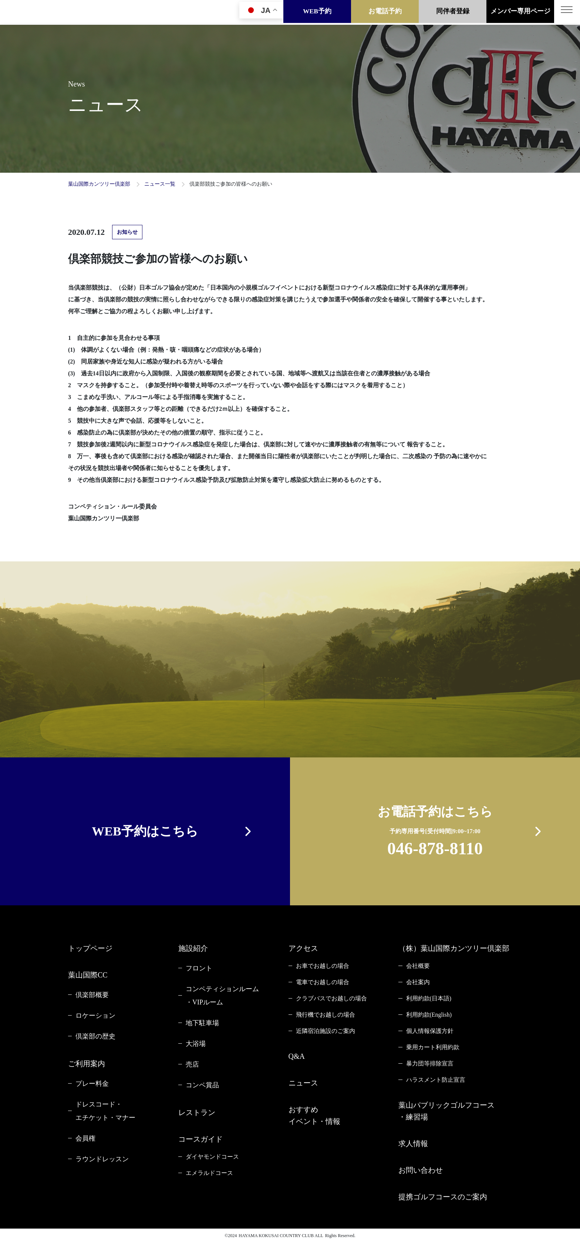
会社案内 (418, 982)
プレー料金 (92, 1083)
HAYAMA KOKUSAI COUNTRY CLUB (276, 1235)
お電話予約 (385, 12)
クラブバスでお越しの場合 (331, 998)
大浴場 (196, 1043)
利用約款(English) (429, 1014)
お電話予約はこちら (435, 833)
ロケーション (95, 1015)
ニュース (303, 1083)
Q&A (297, 1056)
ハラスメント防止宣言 (435, 1080)
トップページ (90, 948)
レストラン (196, 1112)
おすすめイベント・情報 (314, 1115)
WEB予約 (317, 12)
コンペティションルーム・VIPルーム (222, 995)
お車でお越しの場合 (322, 966)
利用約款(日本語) (429, 998)
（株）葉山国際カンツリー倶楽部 (453, 948)
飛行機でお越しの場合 (325, 1014)
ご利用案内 (86, 1064)
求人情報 (413, 1143)
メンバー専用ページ (520, 12)
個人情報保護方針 (429, 1031)
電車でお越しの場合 (322, 982)
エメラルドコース (209, 1173)
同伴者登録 (452, 12)
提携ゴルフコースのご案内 (442, 1197)
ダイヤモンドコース (212, 1157)
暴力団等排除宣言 (429, 1063)
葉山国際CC (88, 975)
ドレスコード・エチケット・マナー (105, 1111)
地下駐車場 (202, 1023)
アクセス (303, 948)
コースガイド (200, 1139)
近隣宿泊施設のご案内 (325, 1031)
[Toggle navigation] (567, 12)
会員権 (85, 1138)
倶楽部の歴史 (95, 1036)
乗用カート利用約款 (432, 1047)
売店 (192, 1064)
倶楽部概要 (92, 995)
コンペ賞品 (202, 1085)
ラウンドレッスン (102, 1159)
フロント (199, 968)
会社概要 (418, 966)
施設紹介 (193, 948)
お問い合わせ (420, 1170)
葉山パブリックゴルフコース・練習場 (446, 1111)
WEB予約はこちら (145, 831)
